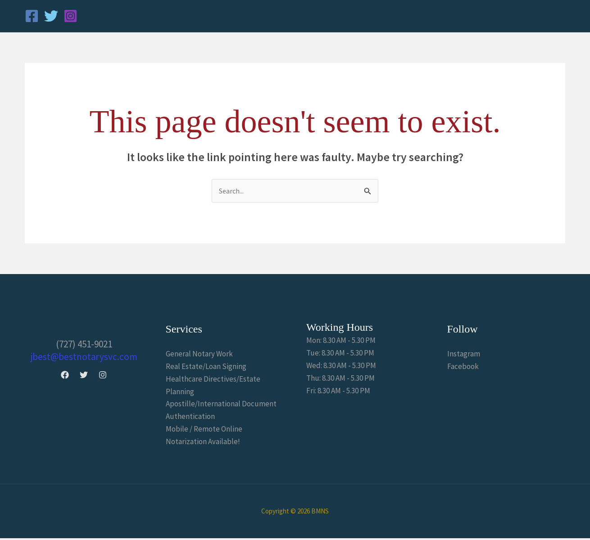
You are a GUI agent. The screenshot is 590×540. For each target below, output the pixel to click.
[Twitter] (51, 16)
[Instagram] (70, 16)
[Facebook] (32, 16)
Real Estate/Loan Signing (206, 367)
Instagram (463, 355)
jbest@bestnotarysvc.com (84, 357)
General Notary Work (199, 355)
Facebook (463, 367)
